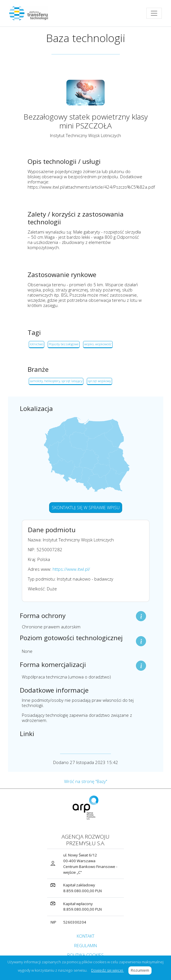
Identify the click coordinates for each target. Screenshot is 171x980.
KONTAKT (85, 936)
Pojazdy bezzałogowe (63, 344)
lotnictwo (36, 344)
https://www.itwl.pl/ (71, 569)
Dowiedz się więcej (107, 970)
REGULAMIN (85, 945)
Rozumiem (141, 970)
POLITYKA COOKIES (85, 955)
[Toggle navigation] (154, 13)
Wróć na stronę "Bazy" (85, 781)
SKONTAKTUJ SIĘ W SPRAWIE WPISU (86, 507)
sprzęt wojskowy (99, 381)
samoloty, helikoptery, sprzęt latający (56, 381)
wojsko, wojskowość (98, 344)
